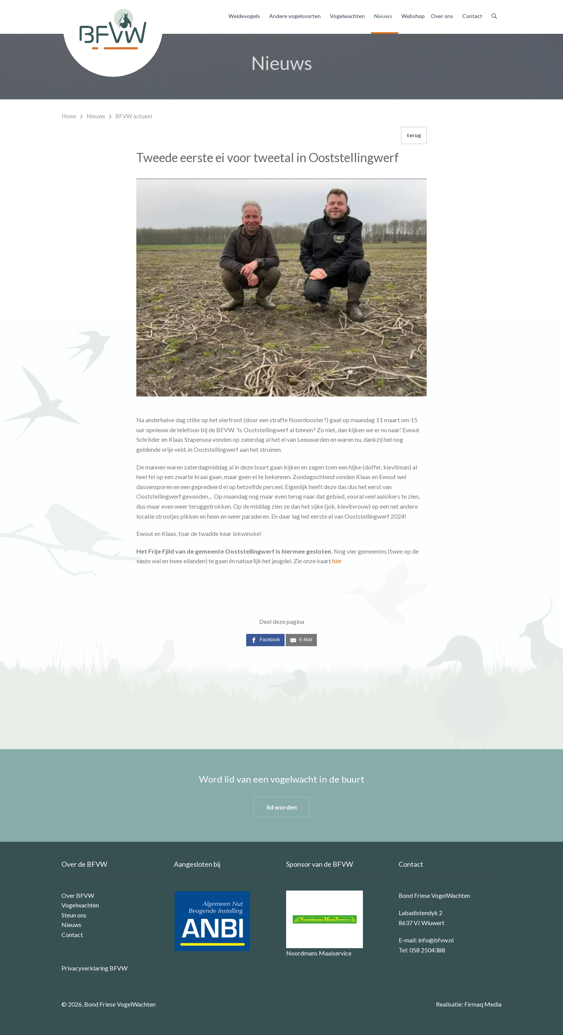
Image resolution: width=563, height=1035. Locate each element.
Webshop (413, 16)
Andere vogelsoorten (295, 16)
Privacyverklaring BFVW (94, 968)
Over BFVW (77, 895)
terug (414, 135)
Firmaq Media (483, 1004)
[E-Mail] (301, 640)
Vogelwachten (347, 16)
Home (68, 116)
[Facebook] (265, 640)
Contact (472, 16)
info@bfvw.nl (436, 940)
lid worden (282, 807)
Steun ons (73, 915)
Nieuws (383, 16)
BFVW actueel (133, 116)
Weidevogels (244, 16)
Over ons (442, 16)
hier (337, 560)
